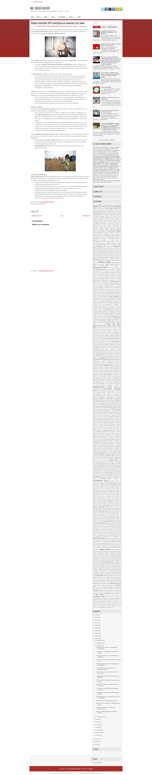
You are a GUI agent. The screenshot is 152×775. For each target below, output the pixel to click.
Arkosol (104, 248)
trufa (108, 585)
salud (54, 16)
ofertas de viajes (115, 485)
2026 (96, 614)
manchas (111, 437)
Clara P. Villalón (96, 295)
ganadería (117, 385)
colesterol (95, 299)
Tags (103, 27)
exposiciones (104, 365)
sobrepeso (95, 562)
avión (94, 255)
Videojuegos (97, 596)
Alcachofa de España (98, 228)
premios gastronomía (113, 512)
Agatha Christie (102, 225)
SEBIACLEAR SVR (102, 553)
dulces (117, 340)
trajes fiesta (110, 581)
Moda (112, 460)
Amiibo (109, 235)
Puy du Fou (111, 524)
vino (94, 598)
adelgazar (97, 223)
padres (118, 488)
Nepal (110, 477)
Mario (101, 440)
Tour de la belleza (99, 580)
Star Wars (103, 563)
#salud (95, 213)
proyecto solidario (99, 523)
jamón (101, 419)
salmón (104, 546)
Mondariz (106, 467)
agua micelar (116, 225)
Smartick (117, 560)
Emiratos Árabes (115, 347)
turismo (118, 585)
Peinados (116, 493)
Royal (114, 543)
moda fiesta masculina (101, 463)
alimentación (101, 231)
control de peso (107, 308)
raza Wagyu (106, 527)
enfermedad (103, 350)
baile (100, 257)
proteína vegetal (117, 521)
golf (94, 392)
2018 (96, 636)
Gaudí (97, 391)
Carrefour (95, 283)
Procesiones (103, 515)
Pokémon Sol (106, 509)
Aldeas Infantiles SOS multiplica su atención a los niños (58, 23)
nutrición (102, 484)
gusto (109, 395)
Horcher (118, 401)
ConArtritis (117, 302)
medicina (101, 445)
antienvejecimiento (97, 241)
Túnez (112, 585)
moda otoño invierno (104, 466)
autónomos (95, 254)
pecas (111, 493)
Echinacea (95, 341)
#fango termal (99, 208)
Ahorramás (103, 226)
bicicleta (116, 265)
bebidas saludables (115, 260)
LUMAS (108, 434)
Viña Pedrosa (113, 599)
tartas (106, 568)
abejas (111, 214)
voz (95, 604)
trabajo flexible (116, 580)
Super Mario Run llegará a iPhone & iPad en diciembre (111, 44)
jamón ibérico (108, 419)
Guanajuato (103, 395)
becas (94, 262)
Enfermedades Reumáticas (101, 352)
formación (116, 377)
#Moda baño (102, 210)
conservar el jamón (114, 305)
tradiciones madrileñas (98, 581)
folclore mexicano (107, 377)
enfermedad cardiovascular (115, 350)
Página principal (37, 1)
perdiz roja (101, 496)
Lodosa (108, 433)
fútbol (103, 383)
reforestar (105, 532)
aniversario (103, 238)
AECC (118, 223)
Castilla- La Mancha (104, 286)
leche (100, 430)
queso (99, 526)
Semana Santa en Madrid (99, 557)
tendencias (111, 571)
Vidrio (106, 596)
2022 (96, 625)
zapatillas (102, 607)
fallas (96, 367)
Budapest (119, 269)
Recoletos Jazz (111, 529)
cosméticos (113, 316)
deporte (116, 332)
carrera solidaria (103, 283)
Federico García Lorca (110, 367)
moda (47, 16)
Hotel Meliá (117, 406)
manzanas (105, 439)
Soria (94, 563)
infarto (99, 413)
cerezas (117, 289)
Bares (107, 258)
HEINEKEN (95, 400)
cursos (119, 327)
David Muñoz (116, 330)
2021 (96, 628)
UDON (111, 588)
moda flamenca (112, 463)
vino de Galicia (102, 598)
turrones (98, 588)
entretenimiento (99, 355)
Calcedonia (114, 272)
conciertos (107, 304)
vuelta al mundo (103, 604)
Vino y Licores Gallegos (113, 598)
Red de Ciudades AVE (116, 530)
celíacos (112, 287)
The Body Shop (108, 574)
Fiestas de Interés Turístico (106, 371)
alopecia (117, 232)
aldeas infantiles (42, 26)
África (94, 225)
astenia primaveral (102, 252)
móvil (94, 470)
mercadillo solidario (110, 455)
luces (99, 434)
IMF (114, 410)
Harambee (101, 398)
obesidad (102, 485)
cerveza (95, 290)
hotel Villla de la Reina (98, 407)
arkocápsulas (98, 246)
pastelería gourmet (97, 493)
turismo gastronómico (115, 587)
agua (109, 225)
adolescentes (111, 223)
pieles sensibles (96, 500)
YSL (98, 607)
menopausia (96, 451)
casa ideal (105, 284)
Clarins (103, 295)
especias (117, 358)
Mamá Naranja (102, 437)
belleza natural (110, 264)
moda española (109, 462)
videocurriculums (115, 595)
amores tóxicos (117, 235)
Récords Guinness (104, 530)
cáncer (112, 277)
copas (99, 310)
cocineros (104, 298)
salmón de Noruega (110, 547)
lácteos (95, 428)
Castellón (112, 284)
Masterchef (97, 443)
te (110, 568)
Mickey (105, 460)
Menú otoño (107, 452)
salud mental (96, 551)
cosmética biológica (108, 314)
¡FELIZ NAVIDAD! (106, 87)
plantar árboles (116, 505)
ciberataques (116, 292)
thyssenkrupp (117, 574)
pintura (117, 503)
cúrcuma (114, 327)
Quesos (114, 526)
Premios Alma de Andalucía (113, 511)
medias (95, 445)
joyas (96, 422)
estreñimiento (96, 361)
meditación (116, 448)
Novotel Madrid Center (98, 482)
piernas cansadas (107, 500)
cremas (115, 318)
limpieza (106, 431)
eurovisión (116, 361)
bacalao (95, 257)
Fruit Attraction (107, 380)
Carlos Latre (105, 281)
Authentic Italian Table (114, 252)
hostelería (103, 403)
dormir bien (111, 338)
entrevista (110, 355)
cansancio (118, 277)
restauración (116, 536)
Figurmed (117, 371)
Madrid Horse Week (103, 436)
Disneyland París (109, 336)
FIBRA (119, 370)
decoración (95, 332)
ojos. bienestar (100, 487)
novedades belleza (114, 480)
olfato (107, 487)
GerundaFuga (110, 391)
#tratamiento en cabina (115, 213)
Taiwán (113, 566)
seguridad (112, 553)
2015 (96, 741)
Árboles (119, 244)
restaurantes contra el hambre (112, 538)
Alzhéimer (95, 235)
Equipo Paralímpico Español (104, 356)
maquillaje (112, 439)
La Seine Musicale (99, 427)
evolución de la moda (113, 362)
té (113, 568)
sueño (102, 565)
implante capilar (96, 412)
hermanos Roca (109, 400)
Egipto (106, 344)
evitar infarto (102, 362)
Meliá (111, 449)
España (111, 358)
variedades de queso (98, 591)
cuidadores (111, 322)
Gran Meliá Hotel (108, 394)
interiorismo (104, 416)
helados (102, 400)
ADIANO (104, 223)
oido (94, 487)
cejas (106, 287)
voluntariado (118, 602)
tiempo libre (99, 575)
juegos (111, 422)
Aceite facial (96, 217)
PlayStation (96, 508)
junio (97, 722)
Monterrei (117, 467)
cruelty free (116, 319)
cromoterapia (96, 319)
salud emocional (115, 549)
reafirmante (113, 527)
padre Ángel (112, 488)
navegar (117, 475)
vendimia (117, 591)
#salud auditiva (103, 213)
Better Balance (105, 265)
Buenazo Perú (98, 271)
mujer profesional (116, 470)
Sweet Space (107, 566)
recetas (119, 527)
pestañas (116, 496)
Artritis (117, 251)
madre (118, 434)
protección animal (97, 521)
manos (117, 437)
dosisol (118, 338)
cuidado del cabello (105, 321)
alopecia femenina (97, 234)
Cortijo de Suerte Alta (114, 313)
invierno (101, 418)
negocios (104, 477)
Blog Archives (112, 27)
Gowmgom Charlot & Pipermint (104, 392)
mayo (98, 724)
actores (119, 222)
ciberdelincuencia (97, 293)
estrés (103, 361)
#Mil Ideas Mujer (112, 208)
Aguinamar (95, 226)
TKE (104, 577)
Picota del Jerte (115, 497)
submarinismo (110, 563)
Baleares (105, 257)
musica (102, 473)
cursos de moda (99, 329)
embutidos (97, 347)
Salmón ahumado (112, 546)
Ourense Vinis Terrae (97, 488)
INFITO (104, 413)
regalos (111, 532)
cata (113, 286)
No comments (83, 26)
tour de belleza (117, 578)
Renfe (119, 535)
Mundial (104, 472)
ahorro (110, 226)
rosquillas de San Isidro (106, 543)
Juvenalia (117, 422)
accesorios (95, 216)
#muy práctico (110, 210)
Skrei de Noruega (109, 560)
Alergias (117, 229)
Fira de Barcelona (114, 373)
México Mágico (96, 460)
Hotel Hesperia (101, 404)
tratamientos (113, 583)
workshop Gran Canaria (98, 605)
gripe (117, 394)
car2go (117, 280)
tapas (101, 568)
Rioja (108, 540)
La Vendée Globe (110, 427)
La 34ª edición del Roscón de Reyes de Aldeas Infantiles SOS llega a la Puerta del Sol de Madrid (110, 75)
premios (102, 511)
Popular (97, 27)
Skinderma (97, 560)
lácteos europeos (103, 428)
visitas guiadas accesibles (104, 601)
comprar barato (102, 302)
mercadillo (101, 455)
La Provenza (118, 425)
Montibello (95, 469)
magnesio (116, 436)
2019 (96, 633)
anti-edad (111, 238)
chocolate (108, 292)
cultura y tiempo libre (114, 326)
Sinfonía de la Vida (117, 559)
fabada (111, 365)
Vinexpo (117, 596)
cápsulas (112, 280)
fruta (114, 380)
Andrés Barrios (110, 237)
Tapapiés (95, 568)
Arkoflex (108, 246)
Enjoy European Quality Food (100, 353)
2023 (96, 622)
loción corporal (101, 433)
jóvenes (119, 421)
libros (99, 431)
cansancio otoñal (99, 278)
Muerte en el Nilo (101, 470)
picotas (94, 499)
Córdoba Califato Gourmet (99, 311)
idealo (100, 409)
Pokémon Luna (97, 509)
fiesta (96, 371)
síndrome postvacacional (105, 559)
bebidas (95, 260)
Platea (111, 506)
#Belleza (96, 206)
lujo (103, 434)
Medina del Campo (114, 446)
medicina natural (103, 446)
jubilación (105, 422)
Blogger (113, 140)
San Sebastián (104, 551)
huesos (119, 407)
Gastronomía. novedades (112, 389)
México (117, 458)
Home (32, 17)
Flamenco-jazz (102, 376)
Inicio (62, 215)
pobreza (75, 26)
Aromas (101, 249)
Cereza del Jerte (110, 289)
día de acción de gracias (103, 334)
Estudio (109, 361)
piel (99, 499)
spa (98, 563)
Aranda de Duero (101, 244)
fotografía (95, 379)
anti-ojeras (104, 240)
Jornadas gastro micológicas (109, 421)
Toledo (108, 577)
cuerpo (94, 321)
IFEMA (113, 409)
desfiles (94, 334)
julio (97, 719)
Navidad (95, 477)
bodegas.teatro (105, 269)
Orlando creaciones (115, 487)
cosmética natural (103, 316)
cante (108, 278)
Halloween (101, 397)
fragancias (109, 379)
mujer (108, 470)
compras (110, 302)
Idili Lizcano (107, 409)
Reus (94, 540)
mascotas (110, 442)
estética (106, 359)
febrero (98, 732)
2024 (96, 620)
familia (100, 367)
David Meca (108, 330)
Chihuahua (101, 292)
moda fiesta (118, 462)
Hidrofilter (98, 401)
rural (118, 543)
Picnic (108, 497)
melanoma (95, 449)
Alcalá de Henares (110, 228)
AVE (101, 254)
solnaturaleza (116, 562)
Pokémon (108, 508)
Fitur (102, 374)
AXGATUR (99, 255)
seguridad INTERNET (104, 554)
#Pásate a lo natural (98, 211)
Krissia (111, 424)
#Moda (94, 210)
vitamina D (116, 601)
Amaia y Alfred (102, 235)
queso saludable (106, 526)
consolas (95, 307)
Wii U (118, 604)
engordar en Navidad (114, 352)
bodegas (97, 269)
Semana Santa (114, 556)
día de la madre (115, 334)
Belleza (40, 16)
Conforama (95, 305)
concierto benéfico (97, 304)
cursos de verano (111, 329)
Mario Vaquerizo (109, 440)
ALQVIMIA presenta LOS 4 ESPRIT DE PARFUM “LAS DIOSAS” (109, 32)
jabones (117, 418)
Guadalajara (95, 395)
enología (111, 353)
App (113, 243)
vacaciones (96, 590)
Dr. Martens (110, 340)
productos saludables (110, 518)
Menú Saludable (99, 454)
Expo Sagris (95, 365)
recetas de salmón (100, 529)
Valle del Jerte (116, 590)
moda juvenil (113, 465)
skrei (102, 560)
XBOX (114, 605)
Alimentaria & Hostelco (108, 232)
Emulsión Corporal (109, 349)
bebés (117, 258)
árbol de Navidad (112, 244)
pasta (118, 491)
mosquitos (112, 469)
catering (101, 287)
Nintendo (115, 477)
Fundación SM (96, 383)
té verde (118, 568)
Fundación (118, 380)
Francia (116, 379)
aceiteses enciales (98, 219)
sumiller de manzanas (111, 565)
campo (106, 277)
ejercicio (112, 344)
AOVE (108, 243)
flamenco (109, 374)
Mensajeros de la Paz (107, 451)
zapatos (109, 607)
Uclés (104, 588)
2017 (96, 638)
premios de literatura (98, 512)
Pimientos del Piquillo (106, 502)
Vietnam (111, 596)
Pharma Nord (96, 497)
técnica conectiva (117, 569)
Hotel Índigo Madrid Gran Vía (105, 406)
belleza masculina (98, 264)
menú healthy (117, 451)
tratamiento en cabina (99, 583)
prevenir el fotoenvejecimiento (112, 514)
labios (118, 427)
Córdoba (117, 310)
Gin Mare (117, 391)
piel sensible (116, 499)
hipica (107, 401)
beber (112, 258)
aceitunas (117, 219)
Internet (111, 416)
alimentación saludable (114, 231)
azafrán (118, 255)
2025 (96, 617)
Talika (118, 566)
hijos (103, 401)
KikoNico (95, 424)
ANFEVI (118, 237)
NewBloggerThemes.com (95, 773)
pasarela (113, 491)
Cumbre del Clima (100, 327)
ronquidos (106, 541)
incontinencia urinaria (114, 412)
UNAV (117, 588)
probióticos (95, 515)
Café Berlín (106, 272)
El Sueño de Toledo (111, 346)
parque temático (104, 491)
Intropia (117, 416)
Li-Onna (117, 430)
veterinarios (118, 593)
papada (117, 490)
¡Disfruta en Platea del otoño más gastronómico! (105, 708)
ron (101, 541)
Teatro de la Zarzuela (98, 569)
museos (96, 473)
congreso (103, 305)
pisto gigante (106, 505)
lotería (113, 433)
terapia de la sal (109, 572)
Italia (111, 418)
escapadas (102, 358)
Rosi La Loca (96, 543)
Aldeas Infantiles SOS (52, 26)
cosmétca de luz (97, 314)
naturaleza (110, 475)
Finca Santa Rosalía (103, 373)
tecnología (97, 571)
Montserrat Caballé (103, 469)
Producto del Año (97, 517)
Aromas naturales (109, 249)
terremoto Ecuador (97, 574)
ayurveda (106, 255)
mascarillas (103, 442)
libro (94, 431)
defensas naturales (106, 332)
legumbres (106, 430)
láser (111, 428)
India (94, 413)
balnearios (112, 257)
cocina (114, 295)
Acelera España (108, 220)
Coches (109, 295)
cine (104, 293)
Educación (115, 341)
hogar (72, 16)
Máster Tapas (118, 442)
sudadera (117, 563)
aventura (112, 254)
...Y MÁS (80, 16)
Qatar (94, 526)
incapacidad (105, 412)
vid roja (106, 595)
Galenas (97, 385)
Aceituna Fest (109, 219)
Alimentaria (98, 232)
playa (117, 506)
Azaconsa (112, 255)
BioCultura (118, 267)
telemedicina (104, 571)
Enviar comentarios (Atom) (46, 270)
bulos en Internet (109, 271)
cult (101, 324)
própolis (117, 520)
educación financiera (98, 343)
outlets (105, 488)
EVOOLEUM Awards (98, 364)
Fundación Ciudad (99, 382)
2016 (96, 739)
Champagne (102, 290)
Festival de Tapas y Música (110, 370)
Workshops (108, 605)
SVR (100, 566)
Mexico (111, 458)
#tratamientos (98, 214)
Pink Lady (111, 503)
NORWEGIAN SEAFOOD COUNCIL (109, 478)
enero (98, 735)
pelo (94, 494)
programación (111, 520)
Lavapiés (117, 428)
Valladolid (109, 590)
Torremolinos (108, 578)
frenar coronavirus (97, 380)
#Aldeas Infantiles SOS (99, 205)
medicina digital (110, 445)
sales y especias (96, 546)
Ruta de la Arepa (97, 544)
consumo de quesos (104, 307)
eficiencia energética (97, 344)
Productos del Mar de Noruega (111, 517)
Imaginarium (108, 410)
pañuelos (110, 490)
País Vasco (96, 490)
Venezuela (95, 593)
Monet (112, 467)
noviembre (99, 643)
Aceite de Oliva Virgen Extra (112, 216)
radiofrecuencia (98, 527)
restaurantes (97, 538)
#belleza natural (107, 206)
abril (97, 727)
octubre (98, 645)
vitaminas (95, 602)
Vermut (112, 593)
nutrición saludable (113, 484)
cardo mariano (96, 281)
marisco (117, 440)
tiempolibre (110, 575)
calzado (102, 274)
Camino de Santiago (103, 275)
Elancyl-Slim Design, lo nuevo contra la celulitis (110, 111)
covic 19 (100, 317)
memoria (117, 449)
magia (111, 436)
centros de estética (98, 289)
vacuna (103, 590)
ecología (101, 341)
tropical (103, 585)
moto (118, 469)
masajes (95, 442)
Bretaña (113, 269)
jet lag (115, 419)
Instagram (113, 415)
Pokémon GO (116, 508)
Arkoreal (98, 248)
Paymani (106, 493)
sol (100, 562)
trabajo (108, 580)
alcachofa (117, 226)
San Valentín (113, 551)
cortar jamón (104, 313)
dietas (117, 335)
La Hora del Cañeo (101, 425)
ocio (107, 485)
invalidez (95, 418)
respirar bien (106, 536)
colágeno (117, 298)
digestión (95, 336)
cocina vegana (96, 298)
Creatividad (108, 317)
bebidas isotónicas (104, 260)
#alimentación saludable (113, 205)
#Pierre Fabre (116, 211)
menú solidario (112, 454)
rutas (104, 544)
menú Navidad (98, 452)
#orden (117, 210)
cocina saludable (113, 296)
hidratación (118, 400)
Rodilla (113, 540)
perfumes (109, 496)
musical (114, 473)
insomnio (105, 415)
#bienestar (117, 206)
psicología (113, 523)
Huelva (114, 407)
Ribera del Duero (101, 540)
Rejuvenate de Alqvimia (113, 533)
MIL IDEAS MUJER (40, 8)
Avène (106, 254)
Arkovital (95, 249)
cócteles (111, 298)
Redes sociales (98, 532)
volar (101, 602)
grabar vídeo (116, 392)
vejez (112, 591)
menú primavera (117, 452)
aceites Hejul (116, 217)
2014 (96, 744)
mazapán (117, 443)
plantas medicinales (99, 506)
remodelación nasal (102, 535)
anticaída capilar (114, 240)
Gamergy (110, 385)
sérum (109, 557)
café (101, 272)
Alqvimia (107, 234)
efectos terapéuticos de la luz (112, 343)
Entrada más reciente (37, 215)
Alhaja (94, 231)
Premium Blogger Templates (82, 773)
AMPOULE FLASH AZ (100, 237)
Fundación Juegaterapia (113, 382)
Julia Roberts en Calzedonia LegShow (106, 700)
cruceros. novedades (106, 319)
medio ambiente (97, 448)
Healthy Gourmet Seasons (112, 398)
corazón (111, 310)
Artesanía (102, 251)
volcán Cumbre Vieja (109, 602)
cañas (113, 278)
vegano (106, 591)
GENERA (103, 391)
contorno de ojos (115, 307)
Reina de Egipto (102, 533)
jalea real (95, 419)
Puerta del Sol (102, 524)
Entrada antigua (86, 215)
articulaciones (111, 251)
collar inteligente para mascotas (107, 299)
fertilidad (100, 370)
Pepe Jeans (101, 494)
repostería (97, 536)
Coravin (105, 310)
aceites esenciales (106, 217)
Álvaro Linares (115, 234)
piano (103, 497)
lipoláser (113, 431)
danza (101, 330)
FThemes (58, 773)
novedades (98, 480)
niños (94, 478)
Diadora (106, 335)
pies (115, 500)
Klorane (101, 424)
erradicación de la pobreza (65, 26)
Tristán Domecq (96, 585)
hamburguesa (110, 397)
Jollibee (99, 421)
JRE (100, 422)
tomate (114, 577)
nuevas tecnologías (110, 482)
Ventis (100, 593)
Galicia (103, 385)
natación (97, 475)
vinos (94, 600)
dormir (104, 338)
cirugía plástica (110, 293)
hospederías (95, 403)
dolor (94, 338)
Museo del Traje (117, 472)
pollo (113, 509)
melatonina (104, 449)
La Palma (110, 425)
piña (94, 505)
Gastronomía (63, 16)
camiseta (113, 275)
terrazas (117, 572)
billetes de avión (110, 267)
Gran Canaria (97, 394)
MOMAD (100, 467)
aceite (102, 216)
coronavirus (111, 311)
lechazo (95, 430)
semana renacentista (103, 556)
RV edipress (111, 544)
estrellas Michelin (114, 359)
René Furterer (112, 535)
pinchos (105, 503)
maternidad (104, 443)
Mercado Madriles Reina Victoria (107, 457)
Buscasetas (95, 272)
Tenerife (102, 572)
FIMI (94, 373)
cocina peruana (102, 296)
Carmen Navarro (114, 281)
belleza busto (115, 262)
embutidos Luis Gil (105, 347)
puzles (117, 524)
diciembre (99, 640)
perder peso (110, 494)
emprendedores (97, 349)
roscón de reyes (115, 541)
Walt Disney (111, 604)
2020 (96, 630)
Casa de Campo (97, 284)
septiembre (99, 716)
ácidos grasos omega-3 (105, 222)
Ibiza (96, 409)
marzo (98, 730)
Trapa (117, 581)
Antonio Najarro (110, 241)
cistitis (118, 293)
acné (114, 222)
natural (103, 475)
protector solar (107, 521)
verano (106, 593)
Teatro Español (108, 569)
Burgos (117, 271)
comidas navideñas (105, 301)
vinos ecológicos (103, 599)
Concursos (116, 304)
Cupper (108, 327)
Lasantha (72, 773)
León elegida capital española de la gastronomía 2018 (106, 668)
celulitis (117, 287)
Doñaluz (99, 338)
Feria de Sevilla (104, 368)
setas (114, 557)
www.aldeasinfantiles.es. (47, 202)
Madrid (94, 436)
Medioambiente (107, 448)
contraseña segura (97, 308)
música (108, 474)
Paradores (95, 491)
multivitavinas (98, 472)
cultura (108, 324)
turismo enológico (101, 587)
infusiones (110, 413)
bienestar (97, 267)
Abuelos (117, 214)
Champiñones (110, 290)
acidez (115, 220)
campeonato (101, 277)
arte (116, 249)
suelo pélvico (96, 565)
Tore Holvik (100, 578)
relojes (94, 535)
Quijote (119, 526)
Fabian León (118, 365)
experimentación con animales (112, 364)
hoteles (107, 407)
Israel (106, 418)
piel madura (107, 499)
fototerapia (102, 379)
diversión (117, 336)
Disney (101, 336)
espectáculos (96, 359)
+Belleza (106, 214)
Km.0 (107, 424)
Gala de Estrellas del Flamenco (114, 383)
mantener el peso (97, 439)
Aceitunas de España (98, 220)
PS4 (108, 523)
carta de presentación (114, 283)
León (112, 430)
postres (117, 509)
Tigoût (99, 577)
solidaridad (107, 562)
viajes (97, 595)
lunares (113, 434)
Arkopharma (117, 246)
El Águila (102, 346)
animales (95, 238)
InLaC (99, 415)
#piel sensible (108, 211)
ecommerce (108, 341)
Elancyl (119, 346)
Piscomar (99, 505)
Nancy (119, 473)
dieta (112, 335)
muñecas (110, 472)
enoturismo (118, 353)
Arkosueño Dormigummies (114, 248)
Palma (103, 490)
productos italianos (98, 518)
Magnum (95, 437)
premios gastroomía (97, 514)
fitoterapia (95, 374)
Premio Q (95, 511)
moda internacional (103, 465)
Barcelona (101, 258)
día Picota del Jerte (98, 335)
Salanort (117, 544)
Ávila (118, 254)
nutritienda (95, 485)
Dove (94, 340)
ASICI (94, 252)
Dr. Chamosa (101, 340)
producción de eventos (113, 515)
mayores (111, 443)
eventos (95, 362)
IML (118, 410)
